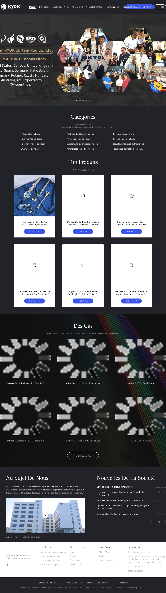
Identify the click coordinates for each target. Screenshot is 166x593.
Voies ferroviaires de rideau (33, 144)
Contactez (34, 231)
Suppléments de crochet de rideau (82, 144)
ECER (145, 587)
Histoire (73, 552)
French (160, 7)
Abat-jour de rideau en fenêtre (80, 134)
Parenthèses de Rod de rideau (80, 149)
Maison (32, 7)
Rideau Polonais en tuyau (124, 139)
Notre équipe (75, 560)
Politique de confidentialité (98, 583)
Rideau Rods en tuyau (30, 134)
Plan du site (72, 583)
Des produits (44, 7)
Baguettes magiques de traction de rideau (131, 144)
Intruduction (75, 564)
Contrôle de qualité (94, 7)
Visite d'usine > (12, 537)
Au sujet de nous (61, 7)
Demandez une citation (139, 7)
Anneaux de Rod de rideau (79, 139)
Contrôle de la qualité (48, 583)
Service (73, 556)
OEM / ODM (104, 552)
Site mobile (123, 583)
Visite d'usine (77, 7)
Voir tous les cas (83, 455)
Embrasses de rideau (30, 149)
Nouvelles (127, 7)
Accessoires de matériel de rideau (128, 149)
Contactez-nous (113, 7)
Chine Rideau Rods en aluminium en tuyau (37, 587)
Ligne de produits (106, 560)
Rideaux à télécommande (124, 134)
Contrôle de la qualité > (33, 537)
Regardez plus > (158, 521)
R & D (101, 556)
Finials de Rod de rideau (31, 139)
